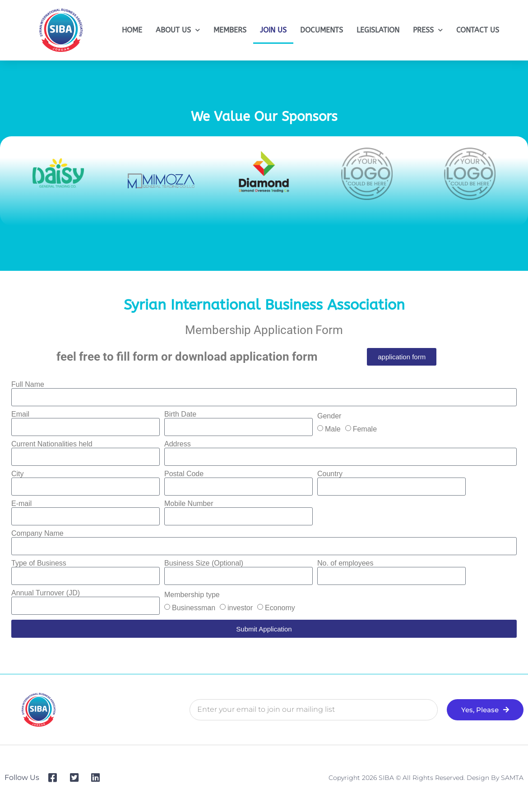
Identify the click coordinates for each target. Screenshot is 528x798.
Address (177, 444)
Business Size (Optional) (203, 563)
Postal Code (184, 474)
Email (20, 414)
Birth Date (180, 414)
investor (240, 608)
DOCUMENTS (321, 30)
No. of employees (345, 563)
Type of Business (38, 563)
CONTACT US (477, 30)
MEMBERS (229, 30)
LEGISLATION (378, 30)
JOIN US (273, 30)
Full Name (27, 384)
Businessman (193, 608)
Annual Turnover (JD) (45, 593)
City (17, 474)
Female (365, 429)
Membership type (192, 594)
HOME (132, 30)
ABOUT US (178, 30)
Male (333, 429)
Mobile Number (188, 503)
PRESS (428, 30)
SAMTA (512, 778)
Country (330, 474)
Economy (280, 608)
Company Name (37, 533)
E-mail (21, 503)
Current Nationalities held (52, 444)
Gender (329, 416)
